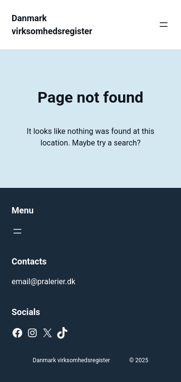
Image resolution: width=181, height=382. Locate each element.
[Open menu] (163, 24)
